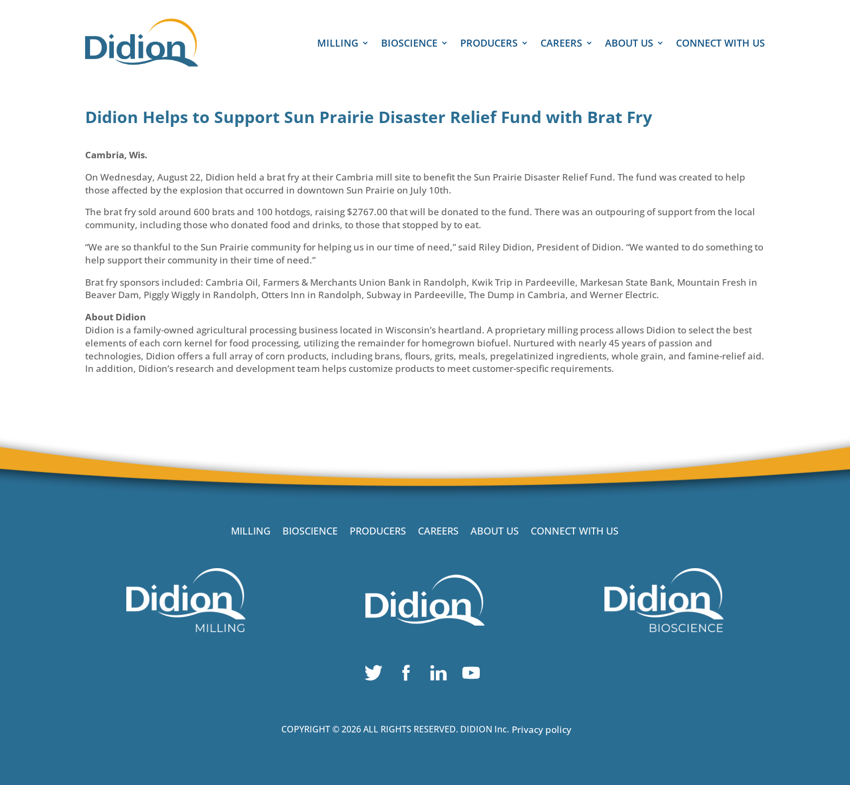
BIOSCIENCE (409, 44)
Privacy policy (541, 729)
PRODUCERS (489, 44)
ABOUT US (629, 44)
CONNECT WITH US (720, 44)
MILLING (337, 44)
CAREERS (561, 44)
